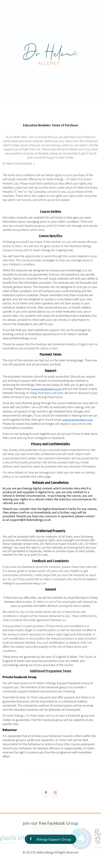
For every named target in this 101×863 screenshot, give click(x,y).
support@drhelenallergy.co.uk (46, 389)
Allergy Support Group (49, 839)
